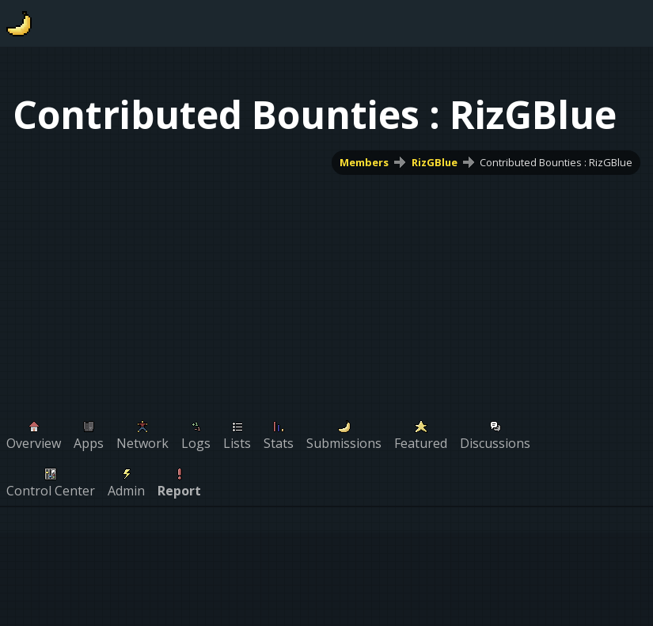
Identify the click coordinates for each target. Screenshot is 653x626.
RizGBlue (434, 162)
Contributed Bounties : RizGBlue (556, 162)
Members (364, 162)
